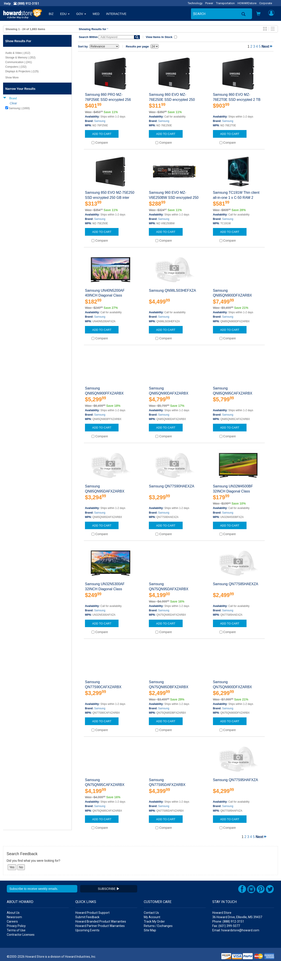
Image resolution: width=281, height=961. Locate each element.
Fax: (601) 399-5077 (226, 926)
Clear (13, 103)
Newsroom (14, 917)
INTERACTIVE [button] (116, 14)
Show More (12, 77)
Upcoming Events (87, 930)
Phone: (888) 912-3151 (228, 921)
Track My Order (154, 921)
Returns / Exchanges (158, 926)
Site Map (150, 930)
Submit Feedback (87, 917)
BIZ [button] (51, 14)
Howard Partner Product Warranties (100, 926)
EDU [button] (65, 14)
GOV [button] (81, 14)
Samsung (99, 121)
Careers (12, 921)
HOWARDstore (247, 3)
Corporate (265, 3)
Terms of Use (16, 930)
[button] (258, 14)
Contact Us (151, 912)
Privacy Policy (16, 926)
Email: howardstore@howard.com (235, 930)
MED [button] (96, 14)
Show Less (11, 114)
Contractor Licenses (20, 934)
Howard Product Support (92, 912)
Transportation (225, 3)
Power (209, 3)
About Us (13, 912)
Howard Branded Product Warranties (100, 921)
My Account (152, 917)
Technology (195, 3)
